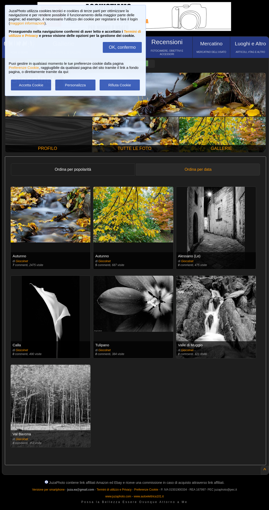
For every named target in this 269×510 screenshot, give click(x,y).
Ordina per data (198, 169)
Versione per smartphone (48, 489)
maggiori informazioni (27, 23)
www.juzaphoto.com (118, 496)
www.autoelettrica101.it (149, 496)
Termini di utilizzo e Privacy (114, 489)
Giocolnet (22, 261)
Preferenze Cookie (24, 67)
